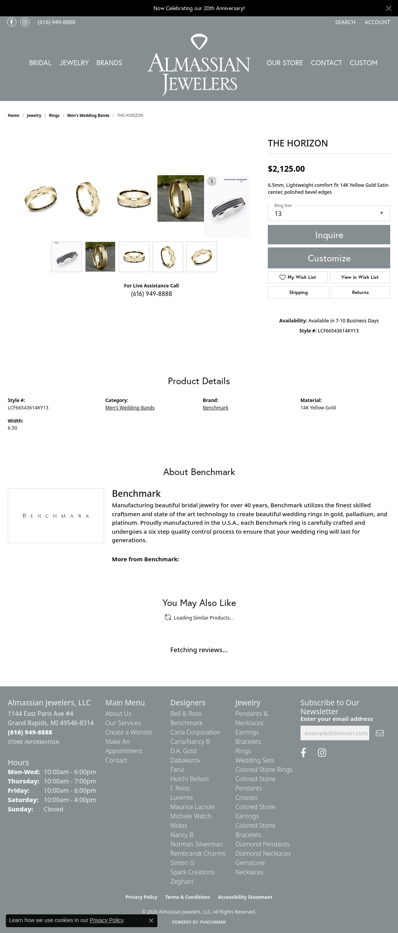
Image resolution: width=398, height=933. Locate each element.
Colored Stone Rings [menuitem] (264, 769)
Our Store (285, 62)
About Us (118, 713)
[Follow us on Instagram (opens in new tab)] (25, 22)
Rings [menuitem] (243, 751)
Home (13, 115)
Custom (364, 62)
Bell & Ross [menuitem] (185, 713)
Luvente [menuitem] (181, 797)
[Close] (388, 8)
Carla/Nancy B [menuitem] (190, 741)
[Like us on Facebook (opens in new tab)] (11, 22)
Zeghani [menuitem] (181, 881)
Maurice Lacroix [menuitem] (192, 806)
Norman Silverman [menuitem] (196, 844)
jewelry (34, 115)
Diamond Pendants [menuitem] (263, 844)
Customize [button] (329, 258)
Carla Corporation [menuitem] (195, 732)
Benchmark (216, 407)
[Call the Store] (30, 732)
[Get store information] (33, 742)
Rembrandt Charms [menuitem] (197, 853)
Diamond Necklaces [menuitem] (263, 853)
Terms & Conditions (187, 897)
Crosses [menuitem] (247, 797)
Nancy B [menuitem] (181, 834)
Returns (360, 292)
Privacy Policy (141, 897)
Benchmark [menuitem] (186, 723)
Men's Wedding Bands (88, 115)
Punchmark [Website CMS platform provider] (213, 922)
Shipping (298, 292)
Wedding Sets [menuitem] (255, 760)
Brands (109, 62)
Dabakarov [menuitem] (185, 760)
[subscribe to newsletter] (379, 733)
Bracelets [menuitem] (249, 741)
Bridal (40, 62)
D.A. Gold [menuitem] (183, 751)
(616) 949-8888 (151, 293)
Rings (54, 115)
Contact (326, 62)
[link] (55, 22)
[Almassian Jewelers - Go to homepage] (199, 65)
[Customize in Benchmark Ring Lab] (227, 206)
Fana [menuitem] (177, 769)
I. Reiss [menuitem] (180, 788)
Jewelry (74, 62)
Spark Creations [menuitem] (192, 872)
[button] (344, 22)
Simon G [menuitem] (182, 862)
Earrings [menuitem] (247, 732)
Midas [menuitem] (178, 825)
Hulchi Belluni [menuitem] (189, 779)
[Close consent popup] (151, 920)
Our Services (123, 723)
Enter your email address (336, 718)
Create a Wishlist (128, 732)
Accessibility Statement (245, 897)
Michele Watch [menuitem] (190, 816)
